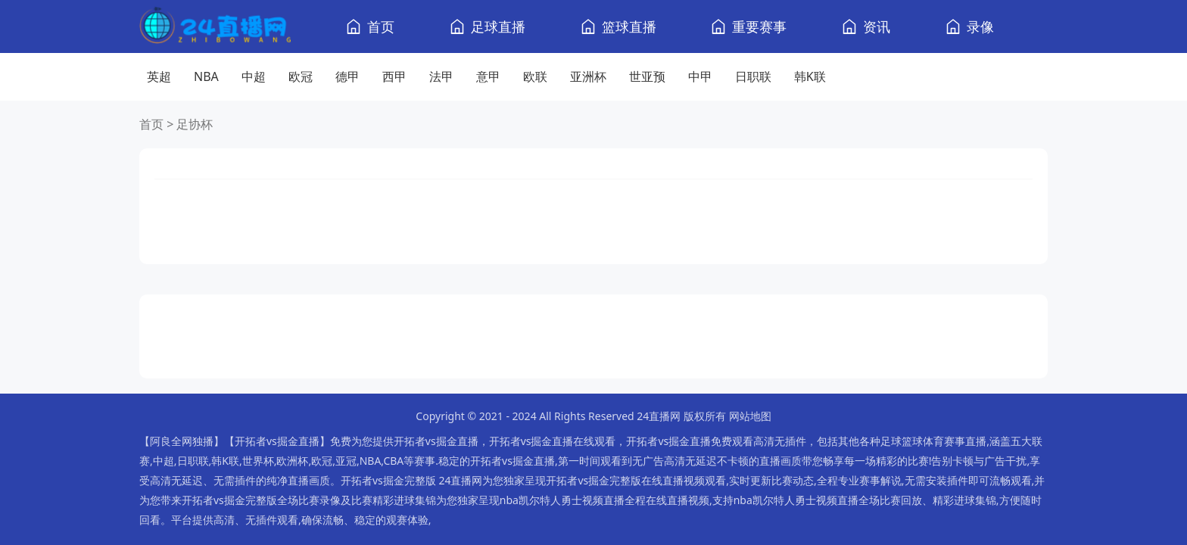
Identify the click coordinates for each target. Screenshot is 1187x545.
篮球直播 (629, 26)
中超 (253, 76)
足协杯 (194, 124)
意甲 (488, 76)
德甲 (347, 76)
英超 (159, 76)
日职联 (753, 76)
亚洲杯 (588, 76)
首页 (380, 26)
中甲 (700, 76)
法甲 (441, 76)
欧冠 (300, 76)
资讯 (876, 26)
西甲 (394, 76)
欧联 (535, 76)
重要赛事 (759, 26)
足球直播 (498, 26)
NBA (206, 76)
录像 (980, 26)
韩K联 (810, 76)
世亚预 (647, 76)
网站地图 (750, 416)
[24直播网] (215, 27)
